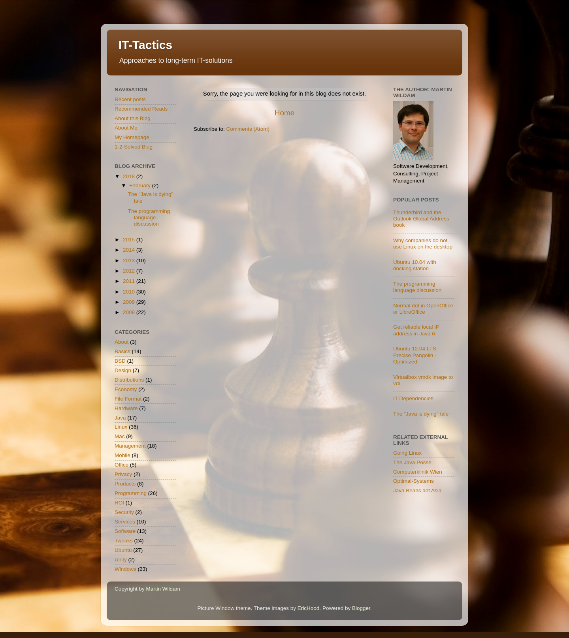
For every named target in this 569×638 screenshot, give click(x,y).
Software (125, 531)
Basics (122, 351)
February (140, 185)
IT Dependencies (413, 398)
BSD (120, 361)
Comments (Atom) (248, 129)
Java (120, 418)
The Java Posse (412, 462)
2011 (129, 281)
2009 (129, 302)
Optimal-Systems (413, 481)
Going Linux (407, 453)
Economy (126, 389)
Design (123, 370)
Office (121, 465)
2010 (129, 292)
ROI (119, 503)
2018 (129, 176)
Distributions (129, 380)
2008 (129, 312)
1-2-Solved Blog (134, 147)
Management (130, 446)
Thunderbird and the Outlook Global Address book (421, 218)
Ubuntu (123, 550)
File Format (128, 399)
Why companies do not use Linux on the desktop (422, 243)
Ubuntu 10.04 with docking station (414, 265)
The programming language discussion (149, 217)
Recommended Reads (141, 109)
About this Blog (133, 118)
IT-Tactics (145, 44)
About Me (126, 128)
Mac (120, 436)
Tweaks (124, 541)
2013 (129, 260)
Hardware (126, 408)
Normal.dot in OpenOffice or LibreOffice (423, 309)
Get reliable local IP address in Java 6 (416, 330)
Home (284, 113)
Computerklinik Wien (417, 472)
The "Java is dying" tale (420, 414)
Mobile (122, 455)
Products (125, 484)
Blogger (361, 608)
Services (125, 522)
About (121, 342)
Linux (121, 427)
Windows (125, 569)
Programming (131, 493)
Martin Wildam (163, 589)
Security (124, 512)
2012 (129, 271)
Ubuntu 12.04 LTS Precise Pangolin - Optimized (415, 355)
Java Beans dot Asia (417, 490)
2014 (129, 250)
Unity (121, 560)
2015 (129, 240)
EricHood (309, 608)
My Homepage (132, 137)
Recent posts (130, 99)
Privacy (123, 474)
